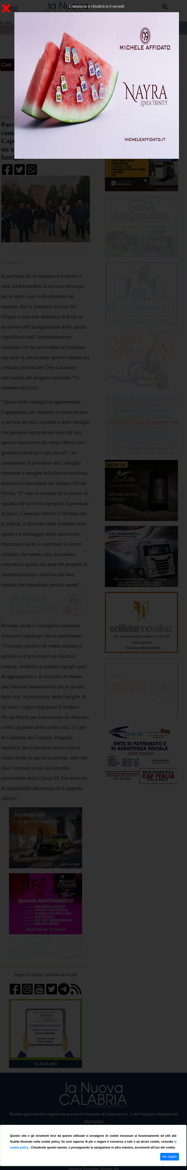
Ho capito (169, 1157)
